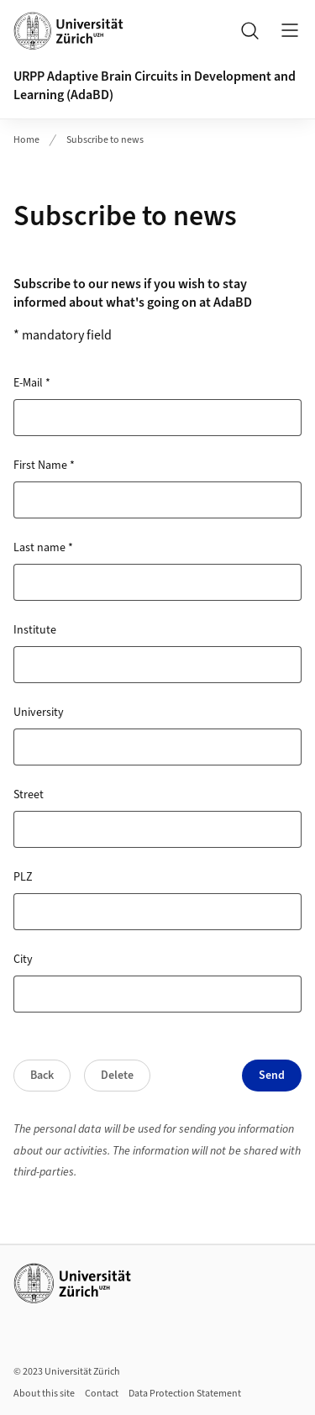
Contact (101, 1393)
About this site (44, 1393)
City (23, 959)
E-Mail (31, 383)
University (38, 712)
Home (26, 140)
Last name (43, 547)
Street (28, 794)
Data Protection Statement (185, 1393)
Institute (34, 630)
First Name (44, 465)
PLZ (23, 877)
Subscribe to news (105, 140)
